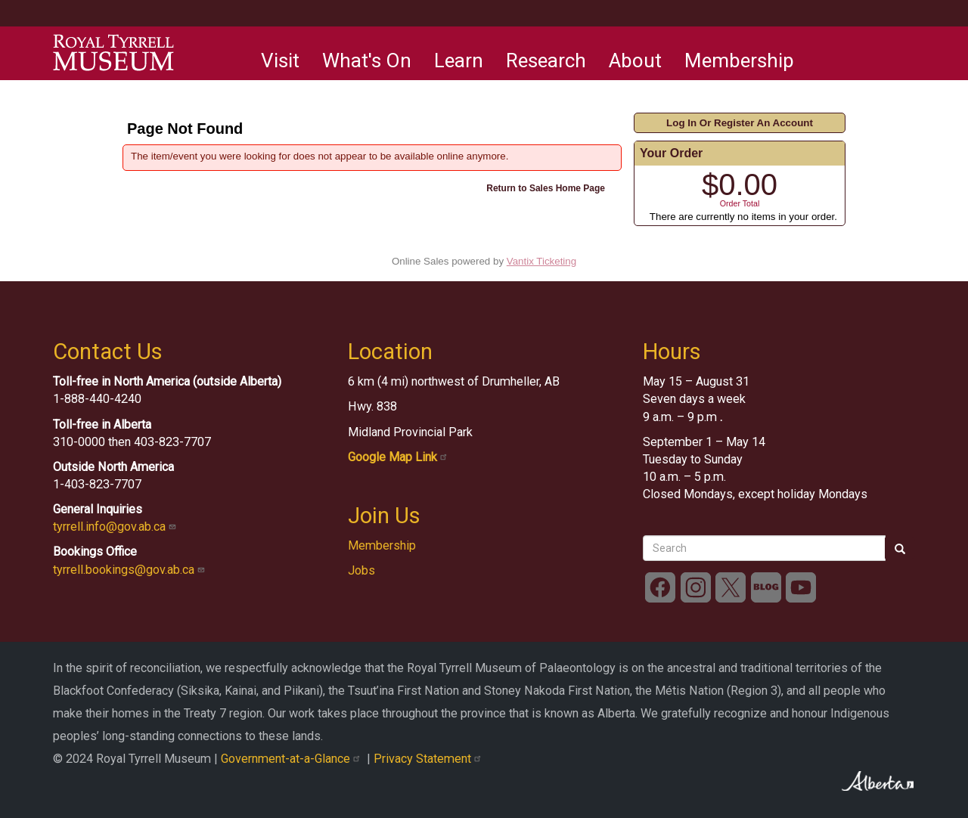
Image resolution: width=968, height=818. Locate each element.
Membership (739, 60)
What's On (366, 60)
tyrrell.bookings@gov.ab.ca (130, 569)
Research (546, 60)
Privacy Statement (429, 758)
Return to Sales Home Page (545, 188)
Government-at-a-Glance (294, 758)
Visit (280, 60)
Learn (458, 60)
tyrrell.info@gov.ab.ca (116, 526)
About (635, 60)
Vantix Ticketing (541, 261)
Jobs (361, 570)
